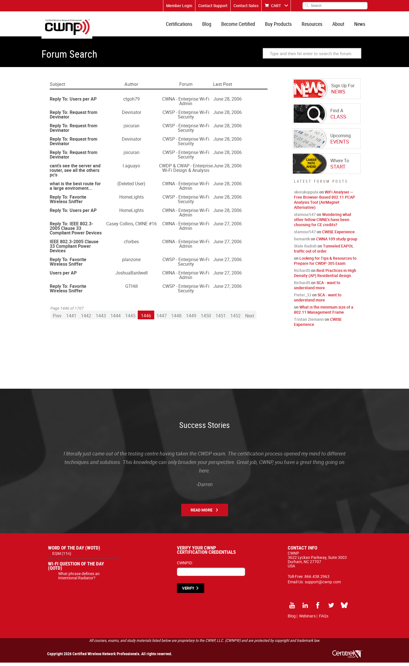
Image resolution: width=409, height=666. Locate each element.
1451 (221, 319)
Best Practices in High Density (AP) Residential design (325, 276)
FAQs (323, 619)
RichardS (302, 273)
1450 (206, 319)
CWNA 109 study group (336, 242)
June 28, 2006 (227, 102)
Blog (213, 25)
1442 (86, 319)
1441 (71, 319)
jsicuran (131, 129)
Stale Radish (305, 249)
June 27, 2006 (227, 227)
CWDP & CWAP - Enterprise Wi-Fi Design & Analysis (186, 171)
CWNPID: (185, 566)
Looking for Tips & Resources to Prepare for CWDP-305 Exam (325, 264)
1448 (176, 319)
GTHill (131, 289)
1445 (130, 319)
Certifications (186, 25)
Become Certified (243, 25)
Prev (57, 319)
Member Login (179, 5)
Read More (201, 513)
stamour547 (305, 217)
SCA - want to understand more (317, 288)
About (340, 25)
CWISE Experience (338, 235)
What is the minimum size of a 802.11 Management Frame (323, 313)
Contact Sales (245, 5)
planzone (131, 263)
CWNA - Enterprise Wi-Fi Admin (185, 104)
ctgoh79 (131, 102)
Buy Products (282, 25)
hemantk (302, 242)
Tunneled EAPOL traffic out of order (324, 252)
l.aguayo (131, 169)
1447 (161, 319)
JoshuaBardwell (131, 276)
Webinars (307, 619)
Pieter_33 (302, 298)
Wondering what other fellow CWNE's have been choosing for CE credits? (322, 223)
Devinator (131, 116)
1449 (191, 319)
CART (276, 5)
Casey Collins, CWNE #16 (131, 227)
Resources (314, 25)
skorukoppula (306, 195)
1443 (101, 319)
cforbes (131, 245)
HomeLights (131, 200)
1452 (235, 319)
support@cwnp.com (323, 585)
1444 (115, 319)
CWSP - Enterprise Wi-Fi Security (185, 118)
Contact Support (213, 5)
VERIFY (188, 591)
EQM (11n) (61, 556)
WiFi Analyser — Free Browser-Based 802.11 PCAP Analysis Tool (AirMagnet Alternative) (324, 203)
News (360, 25)
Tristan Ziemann (309, 322)
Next (249, 319)
